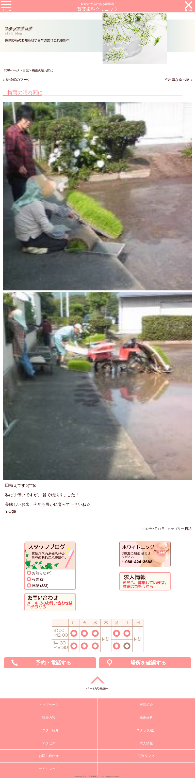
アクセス (48, 743)
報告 (35, 579)
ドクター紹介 (49, 730)
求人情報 (146, 743)
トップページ (49, 705)
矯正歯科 (146, 717)
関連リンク (146, 756)
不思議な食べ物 (177, 80)
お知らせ (39, 573)
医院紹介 (146, 705)
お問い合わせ (49, 756)
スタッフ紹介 (146, 730)
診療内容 (48, 717)
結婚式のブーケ (18, 80)
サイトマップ (49, 769)
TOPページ (11, 70)
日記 (26, 70)
